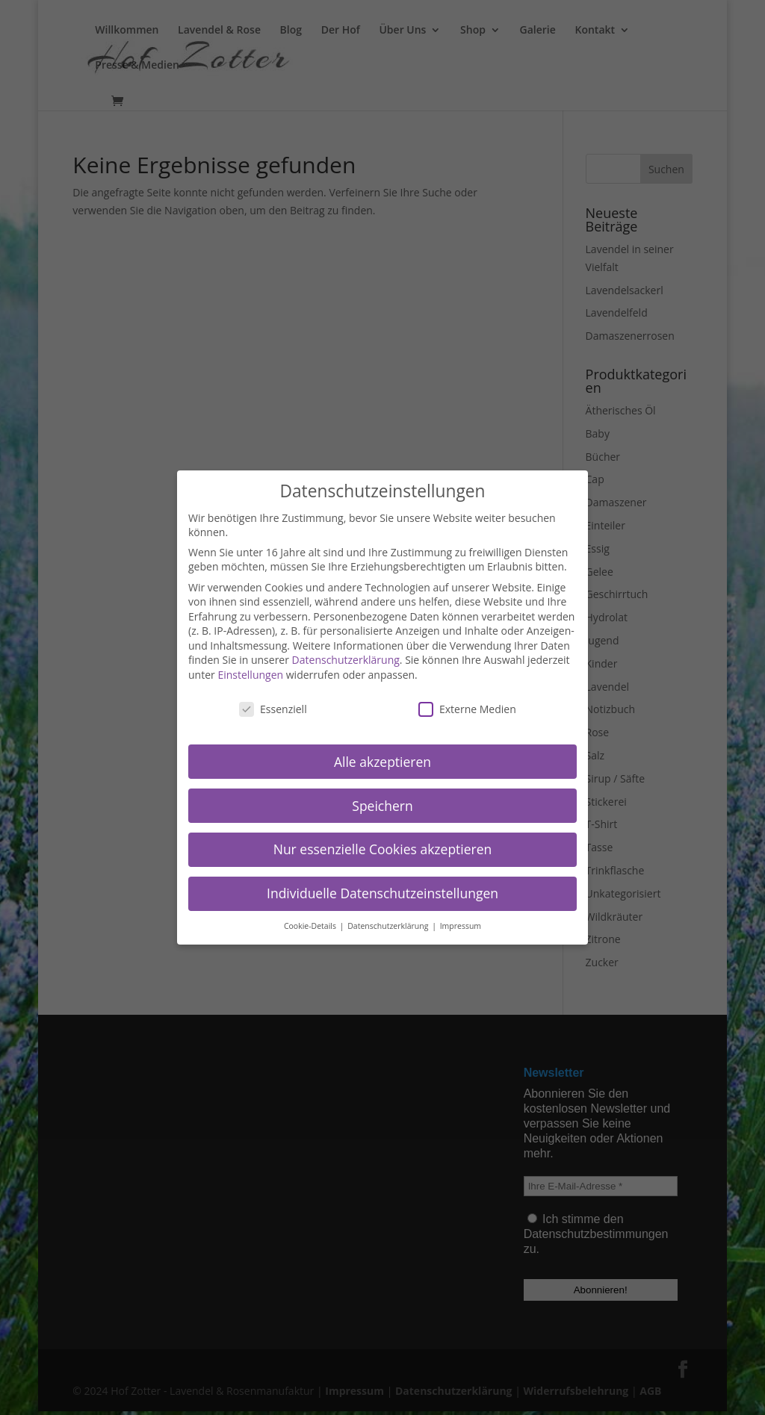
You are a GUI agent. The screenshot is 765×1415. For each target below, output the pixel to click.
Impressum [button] (460, 926)
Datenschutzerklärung (346, 660)
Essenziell (273, 709)
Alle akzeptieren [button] (382, 762)
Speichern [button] (382, 806)
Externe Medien (467, 709)
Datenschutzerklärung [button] (388, 926)
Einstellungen (250, 675)
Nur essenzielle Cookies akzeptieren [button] (382, 849)
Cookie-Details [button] (311, 926)
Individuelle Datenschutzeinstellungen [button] (382, 893)
